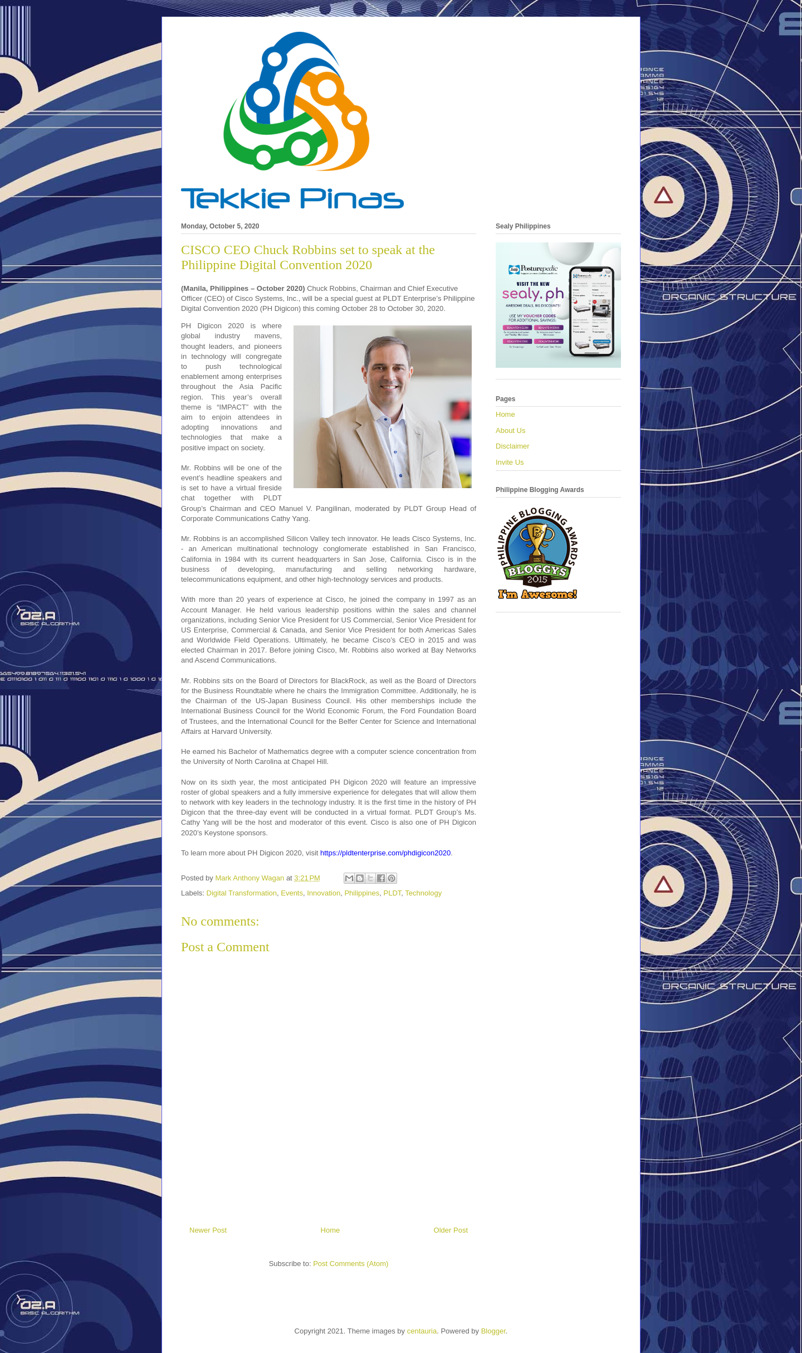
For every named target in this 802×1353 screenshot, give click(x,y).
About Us (510, 430)
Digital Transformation (242, 893)
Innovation (323, 893)
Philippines (361, 893)
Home (330, 1230)
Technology (423, 893)
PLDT (393, 893)
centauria (422, 1331)
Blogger (493, 1331)
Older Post (451, 1230)
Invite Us (510, 462)
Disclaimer (513, 446)
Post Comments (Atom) (350, 1263)
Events (292, 893)
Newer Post (208, 1230)
